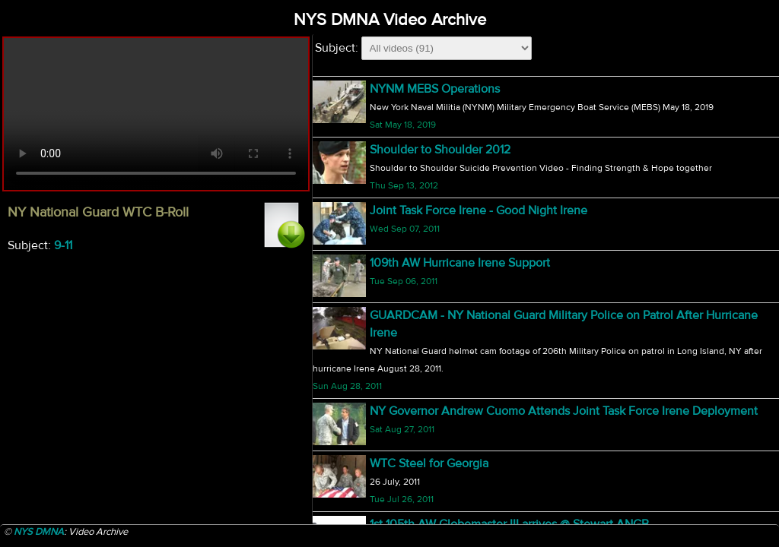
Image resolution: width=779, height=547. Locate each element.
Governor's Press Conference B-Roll (464, 247)
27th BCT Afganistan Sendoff (446, 520)
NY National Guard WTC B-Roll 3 (456, 194)
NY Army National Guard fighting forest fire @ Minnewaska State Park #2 (560, 299)
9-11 (63, 245)
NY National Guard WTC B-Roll (451, 89)
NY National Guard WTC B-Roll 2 (456, 142)
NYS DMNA (39, 532)
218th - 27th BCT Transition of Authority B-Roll (491, 414)
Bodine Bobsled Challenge (441, 468)
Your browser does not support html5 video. (156, 113)
